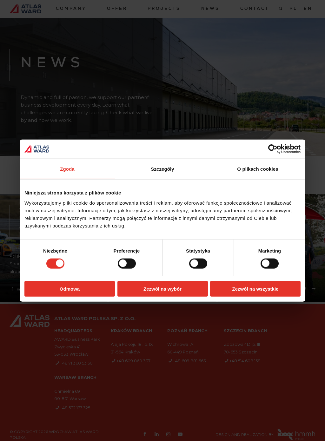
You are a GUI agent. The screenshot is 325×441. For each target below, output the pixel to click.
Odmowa (70, 288)
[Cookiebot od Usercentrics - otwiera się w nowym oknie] (273, 149)
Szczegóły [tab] (162, 169)
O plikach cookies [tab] (257, 169)
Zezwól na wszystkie (255, 288)
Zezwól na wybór (162, 288)
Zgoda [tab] (67, 169)
